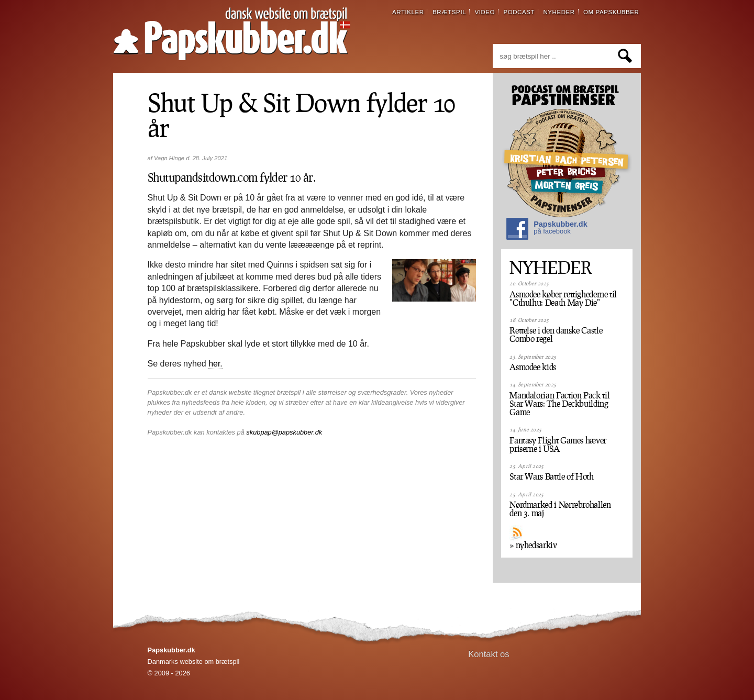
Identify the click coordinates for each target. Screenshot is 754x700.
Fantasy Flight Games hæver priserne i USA (557, 444)
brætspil (449, 12)
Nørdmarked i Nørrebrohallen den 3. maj (560, 509)
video (484, 12)
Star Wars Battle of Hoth (551, 476)
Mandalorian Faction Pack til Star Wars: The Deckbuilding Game (559, 403)
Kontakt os (488, 654)
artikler (408, 12)
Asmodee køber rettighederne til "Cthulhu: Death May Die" (563, 298)
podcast (519, 12)
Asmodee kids (532, 367)
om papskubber (611, 12)
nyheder (558, 12)
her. (215, 363)
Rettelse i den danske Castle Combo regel (555, 334)
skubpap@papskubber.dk (284, 432)
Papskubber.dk (546, 230)
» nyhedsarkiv (533, 545)
